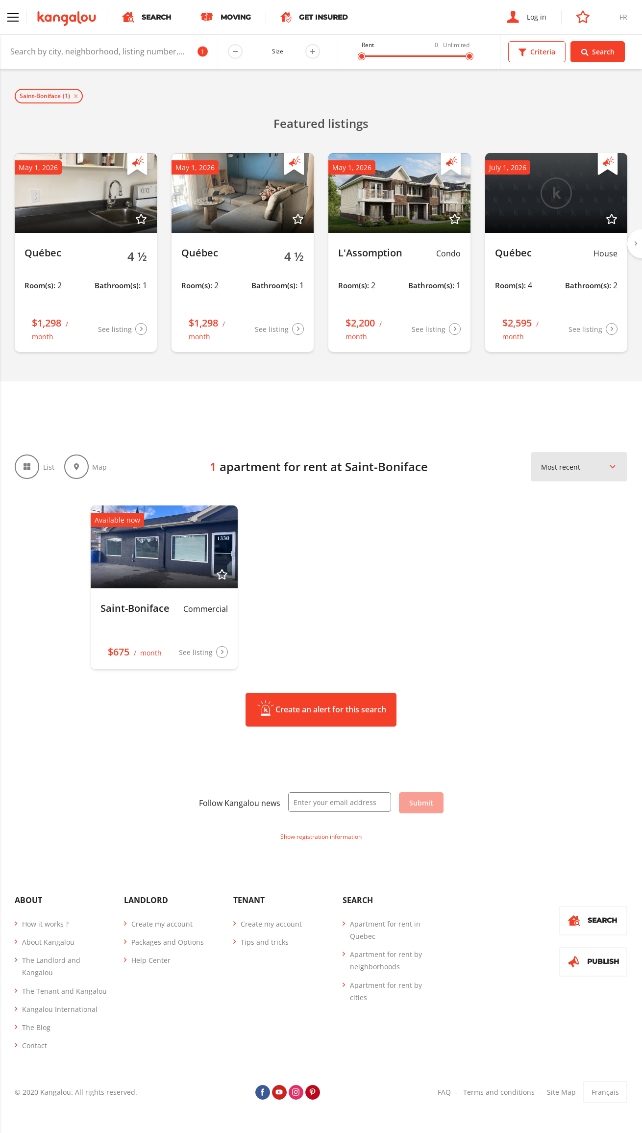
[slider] (362, 56)
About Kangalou (48, 942)
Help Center (151, 960)
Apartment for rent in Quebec (385, 930)
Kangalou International (60, 1009)
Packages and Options (167, 942)
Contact (34, 1045)
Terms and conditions (499, 1092)
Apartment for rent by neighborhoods (386, 960)
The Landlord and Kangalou (51, 966)
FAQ (444, 1092)
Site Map (561, 1092)
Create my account (162, 924)
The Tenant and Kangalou (64, 991)
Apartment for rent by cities (386, 991)
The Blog (36, 1027)
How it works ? (45, 924)
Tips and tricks (265, 942)
